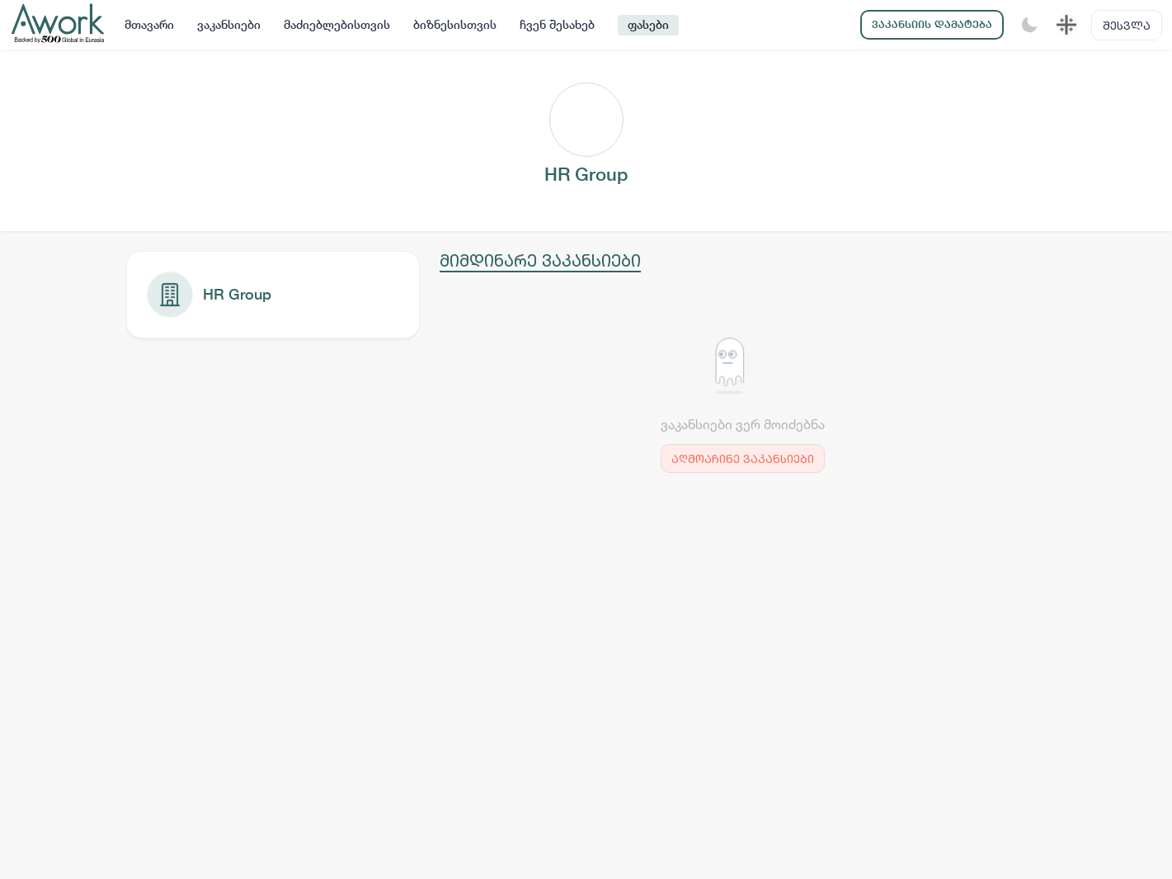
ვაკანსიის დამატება (932, 24)
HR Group (237, 294)
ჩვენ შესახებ (557, 24)
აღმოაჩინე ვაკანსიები (742, 458)
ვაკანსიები (229, 24)
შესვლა (1127, 25)
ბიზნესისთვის (455, 24)
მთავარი (149, 24)
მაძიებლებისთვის (337, 24)
